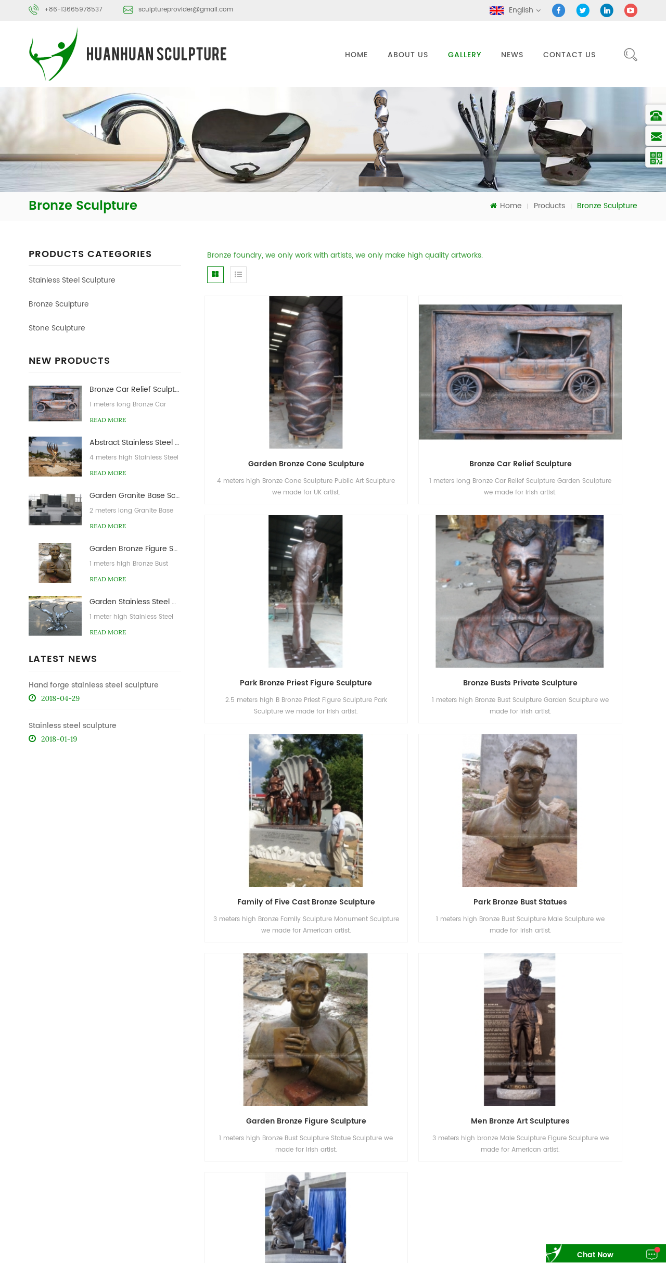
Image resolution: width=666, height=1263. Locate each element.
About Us (408, 55)
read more (107, 419)
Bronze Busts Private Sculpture (273, 583)
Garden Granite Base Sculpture (135, 495)
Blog (501, 1102)
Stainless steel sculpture (73, 725)
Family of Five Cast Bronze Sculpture (426, 583)
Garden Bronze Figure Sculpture (135, 548)
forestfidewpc (458, 1250)
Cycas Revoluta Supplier (405, 1238)
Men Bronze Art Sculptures (422, 753)
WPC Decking (315, 1250)
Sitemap (556, 1102)
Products (549, 205)
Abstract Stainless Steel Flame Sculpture (135, 442)
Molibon (347, 1238)
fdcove (419, 1250)
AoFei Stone (111, 1238)
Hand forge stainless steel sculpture (94, 684)
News (512, 55)
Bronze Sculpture (59, 304)
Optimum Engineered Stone (285, 1238)
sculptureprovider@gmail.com (185, 10)
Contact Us (569, 55)
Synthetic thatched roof (584, 1238)
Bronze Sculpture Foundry (491, 1173)
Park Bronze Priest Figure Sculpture (574, 413)
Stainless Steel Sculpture (72, 280)
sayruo (391, 1250)
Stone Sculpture (57, 328)
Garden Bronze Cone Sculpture (273, 413)
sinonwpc (358, 1250)
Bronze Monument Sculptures (571, 753)
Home (356, 55)
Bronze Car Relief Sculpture (135, 388)
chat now (585, 1255)
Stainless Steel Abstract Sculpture (503, 1153)
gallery (464, 55)
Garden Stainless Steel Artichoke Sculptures (135, 601)
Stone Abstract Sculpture (592, 1173)
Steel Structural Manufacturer (495, 1238)
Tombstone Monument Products (237, 1250)
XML (597, 1102)
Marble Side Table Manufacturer (185, 1238)
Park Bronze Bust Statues (571, 583)
